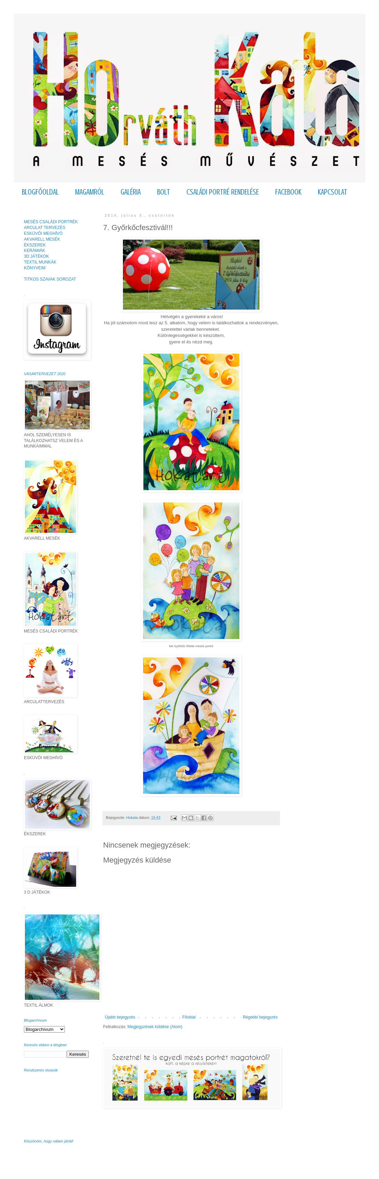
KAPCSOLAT (332, 192)
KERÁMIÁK (34, 250)
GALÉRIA (131, 192)
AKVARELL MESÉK (42, 239)
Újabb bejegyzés (120, 1017)
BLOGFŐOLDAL (40, 192)
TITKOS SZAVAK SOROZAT (50, 279)
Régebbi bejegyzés (260, 1017)
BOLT (163, 192)
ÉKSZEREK (35, 245)
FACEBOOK (288, 192)
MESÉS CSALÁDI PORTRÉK (51, 221)
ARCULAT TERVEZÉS (44, 227)
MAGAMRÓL (89, 192)
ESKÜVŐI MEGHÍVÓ (43, 233)
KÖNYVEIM (34, 268)
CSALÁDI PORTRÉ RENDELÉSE (222, 192)
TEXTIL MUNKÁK (40, 262)
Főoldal (189, 1017)
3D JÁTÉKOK (36, 256)
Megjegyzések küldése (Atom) (154, 1026)
